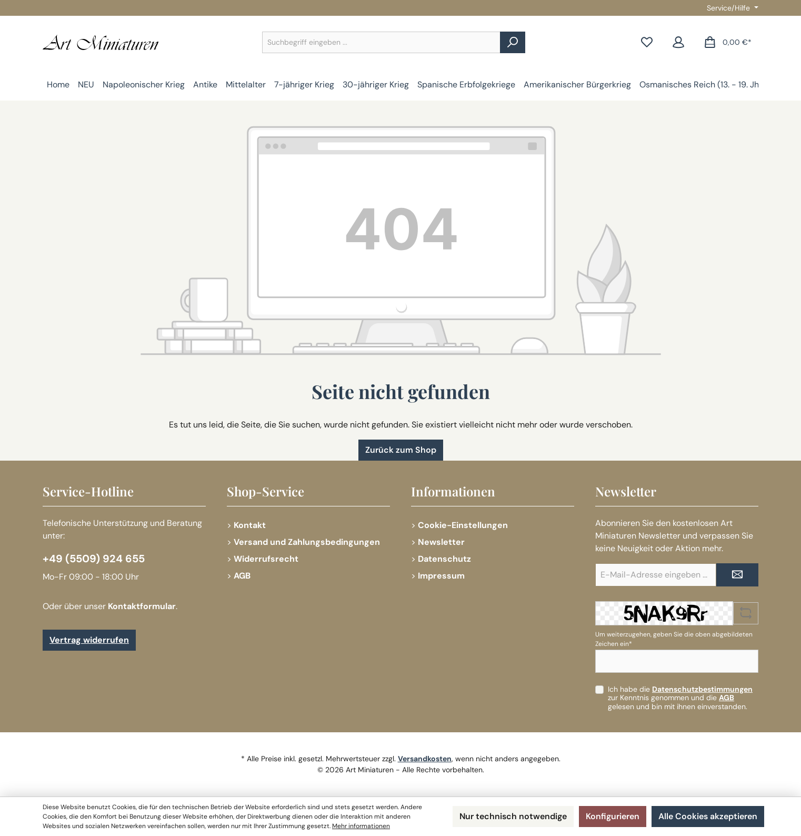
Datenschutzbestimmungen (702, 689)
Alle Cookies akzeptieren (707, 816)
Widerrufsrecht (266, 558)
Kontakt (250, 525)
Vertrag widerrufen (89, 639)
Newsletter (441, 542)
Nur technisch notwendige (513, 816)
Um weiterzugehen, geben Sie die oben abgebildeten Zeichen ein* (674, 639)
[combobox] (381, 42)
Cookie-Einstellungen (463, 525)
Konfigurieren (612, 816)
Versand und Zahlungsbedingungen (307, 542)
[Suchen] (512, 42)
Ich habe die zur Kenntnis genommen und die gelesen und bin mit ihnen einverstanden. (680, 698)
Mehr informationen (361, 826)
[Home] (58, 85)
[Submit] (737, 574)
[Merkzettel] (647, 42)
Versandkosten (425, 758)
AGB (242, 575)
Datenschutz (444, 558)
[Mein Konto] (678, 42)
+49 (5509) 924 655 (94, 558)
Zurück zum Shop (400, 449)
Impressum (441, 575)
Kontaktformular (142, 606)
